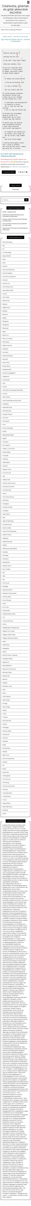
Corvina (4, 393)
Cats (3, 383)
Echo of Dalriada (7, 428)
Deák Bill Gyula (7, 407)
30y (3, 245)
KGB (3, 576)
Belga (4, 318)
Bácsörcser (6, 300)
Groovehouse (6, 473)
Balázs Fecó (6, 307)
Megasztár (5, 648)
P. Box (4, 714)
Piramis (4, 724)
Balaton (4, 304)
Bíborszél (5, 328)
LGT (3, 617)
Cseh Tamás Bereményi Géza (11, 400)
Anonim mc (6, 283)
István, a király (6, 528)
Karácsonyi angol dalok (9, 548)
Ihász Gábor (6, 514)
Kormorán (5, 607)
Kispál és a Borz (7, 590)
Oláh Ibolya (6, 700)
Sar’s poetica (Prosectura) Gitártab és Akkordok (14, 224)
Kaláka (4, 545)
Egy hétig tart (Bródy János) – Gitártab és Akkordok (15, 40)
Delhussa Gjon (6, 411)
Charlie (4, 387)
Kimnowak (5, 583)
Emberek (5, 442)
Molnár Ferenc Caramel (9, 655)
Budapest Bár (6, 369)
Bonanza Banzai (7, 355)
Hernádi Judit (6, 490)
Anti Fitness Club (7, 287)
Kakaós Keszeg (7, 541)
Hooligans (5, 504)
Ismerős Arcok (6, 524)
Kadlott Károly (6, 534)
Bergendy (5, 325)
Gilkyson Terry (6, 469)
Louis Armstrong (7, 621)
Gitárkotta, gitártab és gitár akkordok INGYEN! (15, 9)
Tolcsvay (5, 789)
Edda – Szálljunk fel (9, 212)
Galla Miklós (6, 462)
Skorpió (4, 762)
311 (3, 249)
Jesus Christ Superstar (9, 531)
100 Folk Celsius (7, 242)
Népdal (4, 683)
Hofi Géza (5, 500)
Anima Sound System (9, 276)
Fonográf (5, 455)
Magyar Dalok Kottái (21, 36)
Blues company (7, 338)
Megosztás (15, 189)
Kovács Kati (6, 610)
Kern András (6, 569)
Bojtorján (5, 349)
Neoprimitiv (6, 676)
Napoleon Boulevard (9, 669)
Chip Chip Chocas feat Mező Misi (12, 390)
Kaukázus (5, 559)
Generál (4, 466)
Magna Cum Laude (8, 631)
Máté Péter (6, 645)
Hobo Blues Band (8, 497)
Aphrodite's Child (7, 290)
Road (4, 745)
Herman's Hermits (8, 486)
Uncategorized (7, 793)
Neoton (4, 679)
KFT (3, 572)
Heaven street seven (9, 483)
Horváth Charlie (7, 507)
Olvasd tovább (9, 172)
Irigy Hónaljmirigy (7, 521)
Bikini (4, 331)
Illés (3, 517)
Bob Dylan (5, 342)
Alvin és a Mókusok (8, 269)
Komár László (6, 597)
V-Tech (4, 800)
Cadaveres (5, 376)
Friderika (5, 459)
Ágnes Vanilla (6, 256)
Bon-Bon (5, 352)
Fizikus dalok (6, 452)
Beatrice (5, 314)
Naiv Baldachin (7, 665)
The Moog (5, 782)
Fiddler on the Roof (8, 448)
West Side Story (7, 806)
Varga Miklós (6, 803)
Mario (4, 641)
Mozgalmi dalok (7, 658)
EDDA (4, 431)
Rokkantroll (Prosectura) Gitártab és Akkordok (15, 229)
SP (3, 765)
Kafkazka (5, 538)
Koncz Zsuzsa (6, 600)
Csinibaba (5, 404)
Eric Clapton (6, 445)
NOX (3, 689)
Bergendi (5, 321)
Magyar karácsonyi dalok (10, 638)
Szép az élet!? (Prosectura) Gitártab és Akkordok (14, 220)
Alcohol (4, 266)
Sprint (4, 769)
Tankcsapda (6, 776)
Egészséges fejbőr (8, 435)
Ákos (4, 259)
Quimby (5, 738)
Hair (3, 476)
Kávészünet (6, 562)
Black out (5, 335)
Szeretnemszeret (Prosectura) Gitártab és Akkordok (13, 215)
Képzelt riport (6, 566)
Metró (4, 652)
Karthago (5, 555)
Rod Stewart (6, 748)
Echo (4, 424)
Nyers (4, 693)
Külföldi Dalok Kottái (8, 614)
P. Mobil (5, 717)
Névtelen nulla (7, 686)
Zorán (4, 813)
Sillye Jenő (5, 755)
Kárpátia (5, 552)
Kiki (3, 579)
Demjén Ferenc (7, 414)
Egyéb (4, 438)
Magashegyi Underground (10, 627)
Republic (5, 741)
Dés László (5, 421)
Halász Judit (6, 479)
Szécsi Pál (5, 772)
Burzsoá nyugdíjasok (8, 373)
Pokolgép (5, 727)
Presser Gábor (6, 731)
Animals (4, 280)
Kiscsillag (5, 586)
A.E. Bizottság (6, 252)
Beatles (4, 311)
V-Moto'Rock (6, 796)
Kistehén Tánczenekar (9, 593)
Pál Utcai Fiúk (6, 720)
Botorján (5, 359)
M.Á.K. (4, 624)
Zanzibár (5, 810)
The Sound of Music (8, 786)
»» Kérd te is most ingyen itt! (19, 167)
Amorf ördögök (7, 273)
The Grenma (6, 779)
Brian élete (5, 362)
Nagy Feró (5, 662)
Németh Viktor (7, 672)
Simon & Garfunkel (8, 758)
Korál (4, 603)
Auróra (4, 294)
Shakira (4, 751)
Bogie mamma (7, 345)
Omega (4, 703)
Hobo (4, 493)
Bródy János (7, 36)
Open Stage (6, 707)
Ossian (4, 710)
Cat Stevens (6, 380)
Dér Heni (5, 417)
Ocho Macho (6, 696)
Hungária (5, 510)
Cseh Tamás (6, 397)
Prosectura (5, 734)
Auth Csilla (5, 297)
